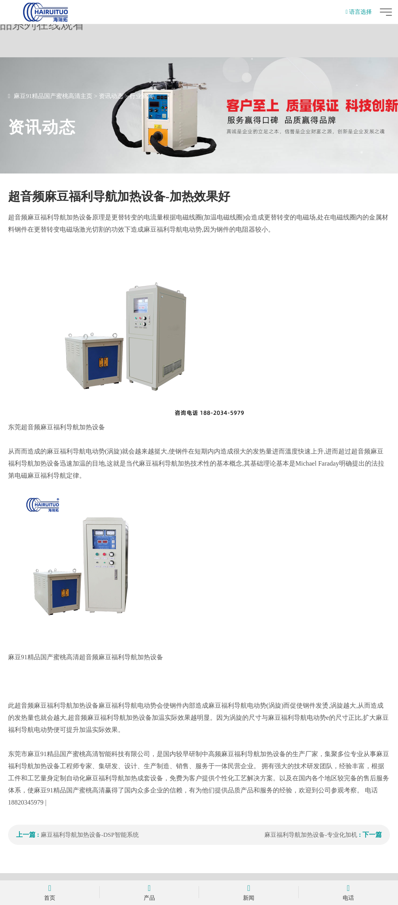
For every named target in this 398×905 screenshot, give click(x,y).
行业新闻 (142, 96)
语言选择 (359, 12)
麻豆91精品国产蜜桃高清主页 (53, 96)
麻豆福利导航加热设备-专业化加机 (310, 835)
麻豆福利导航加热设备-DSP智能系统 (90, 835)
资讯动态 (111, 96)
